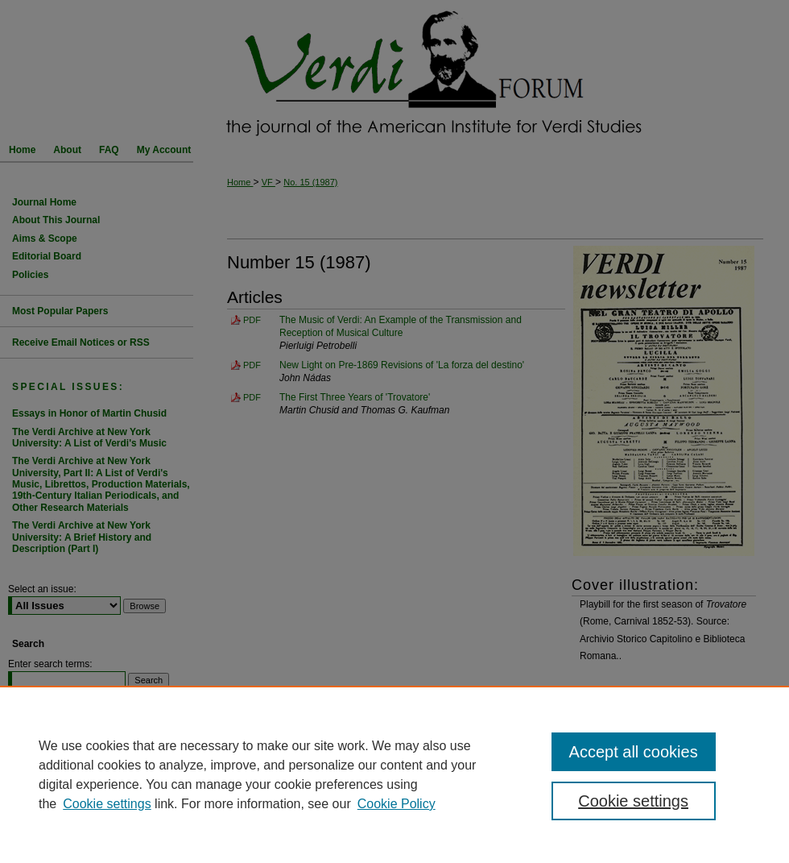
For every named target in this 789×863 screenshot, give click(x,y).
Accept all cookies (633, 752)
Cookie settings (107, 804)
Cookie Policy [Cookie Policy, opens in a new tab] (396, 804)
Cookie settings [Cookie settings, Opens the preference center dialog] (633, 801)
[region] (394, 774)
